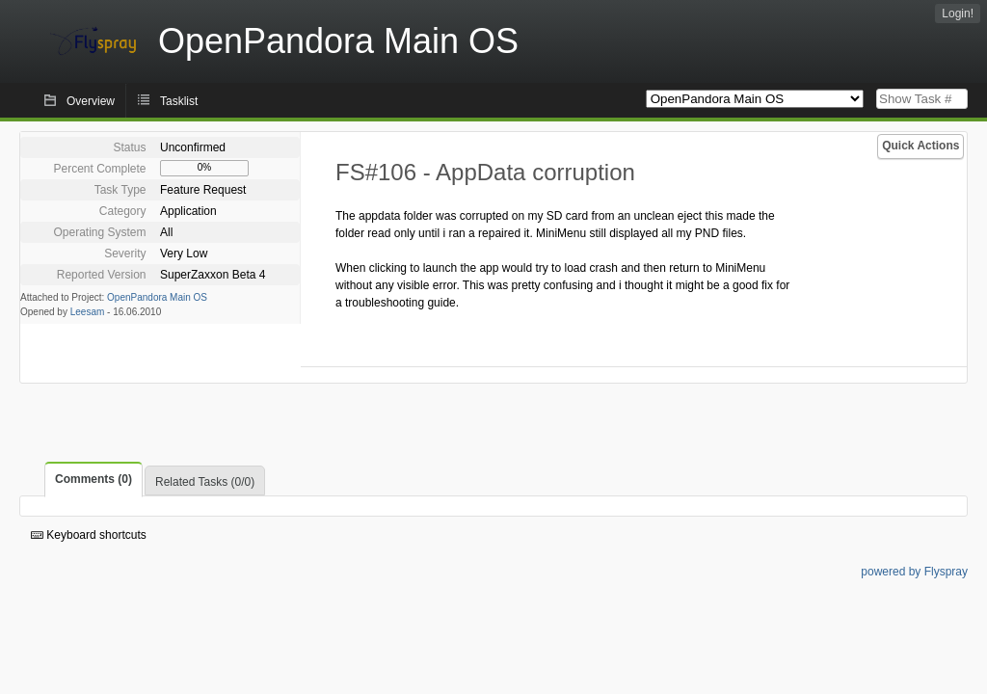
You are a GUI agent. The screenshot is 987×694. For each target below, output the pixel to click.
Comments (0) (93, 479)
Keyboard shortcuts (89, 535)
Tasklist (179, 101)
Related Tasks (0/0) (204, 482)
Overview (91, 101)
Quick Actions (920, 145)
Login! (958, 13)
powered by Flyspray (914, 571)
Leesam (87, 312)
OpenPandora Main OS (157, 297)
